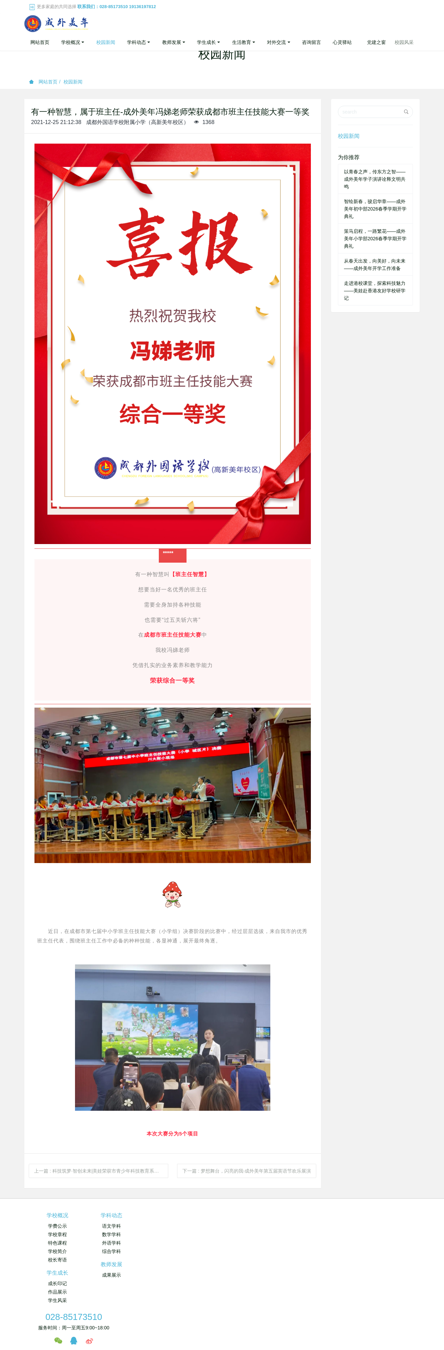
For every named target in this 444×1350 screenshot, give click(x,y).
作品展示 (255, 1234)
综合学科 (123, 1251)
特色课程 (57, 1243)
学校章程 (57, 1234)
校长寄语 (57, 1259)
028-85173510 (337, 1219)
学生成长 (255, 1215)
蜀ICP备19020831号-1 (265, 1314)
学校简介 (57, 1251)
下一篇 (246, 1171)
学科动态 (123, 1215)
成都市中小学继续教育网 (155, 1286)
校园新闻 (73, 81)
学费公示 (57, 1226)
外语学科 (123, 1243)
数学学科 (123, 1234)
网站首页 (39, 42)
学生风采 (255, 1243)
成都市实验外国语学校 (243, 1286)
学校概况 (57, 1215)
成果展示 (189, 1226)
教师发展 (189, 1215)
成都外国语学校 (200, 1286)
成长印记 (255, 1226)
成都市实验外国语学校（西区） (302, 1286)
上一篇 (101, 1171)
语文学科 (123, 1226)
